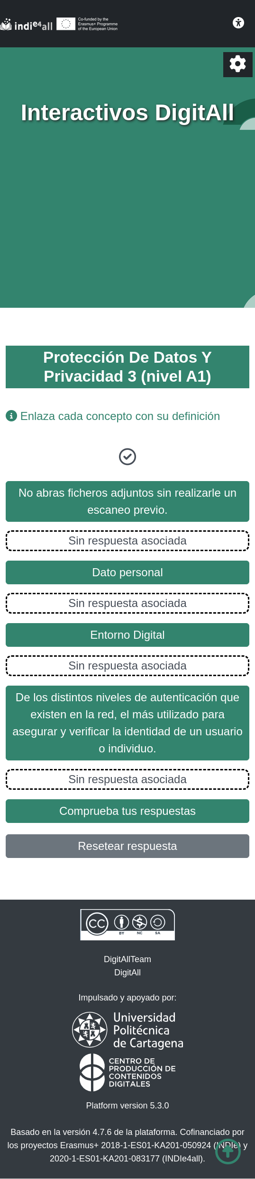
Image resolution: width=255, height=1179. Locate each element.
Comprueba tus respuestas (127, 810)
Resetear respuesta (127, 846)
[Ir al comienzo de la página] (228, 1152)
